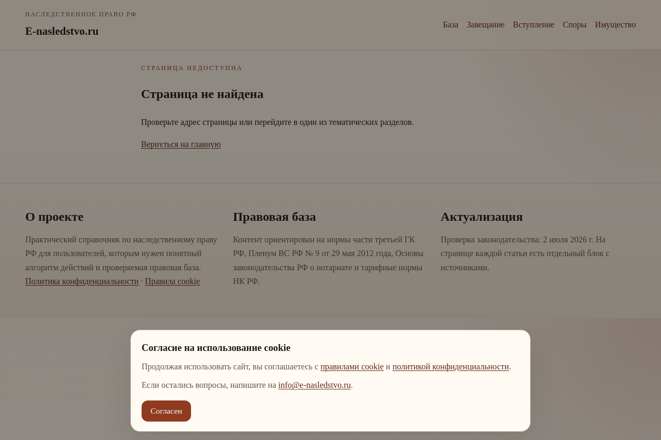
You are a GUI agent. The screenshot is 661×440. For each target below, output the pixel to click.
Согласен (166, 410)
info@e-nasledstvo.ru (314, 384)
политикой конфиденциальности (451, 366)
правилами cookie (352, 366)
